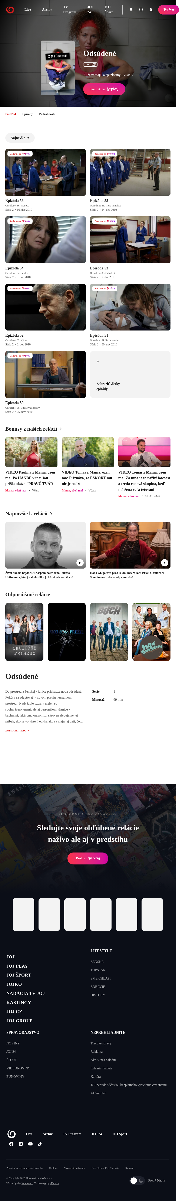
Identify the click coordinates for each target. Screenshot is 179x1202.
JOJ (11, 957)
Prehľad (10, 114)
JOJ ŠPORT (20, 978)
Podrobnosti (47, 114)
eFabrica (54, 1191)
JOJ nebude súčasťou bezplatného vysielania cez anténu (129, 1093)
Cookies (53, 1176)
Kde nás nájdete (101, 1076)
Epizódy (27, 114)
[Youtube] (30, 1152)
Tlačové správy (101, 1051)
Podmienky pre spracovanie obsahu (24, 1176)
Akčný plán (98, 1101)
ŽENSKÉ (97, 962)
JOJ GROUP (21, 1028)
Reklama (97, 1060)
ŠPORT (11, 1068)
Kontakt (129, 1176)
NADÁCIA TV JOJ (28, 998)
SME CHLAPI (101, 978)
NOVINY (13, 1051)
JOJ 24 (90, 9)
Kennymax (27, 1191)
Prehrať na (104, 89)
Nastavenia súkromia (74, 1176)
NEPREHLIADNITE (108, 1040)
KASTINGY (20, 1008)
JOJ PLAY (18, 968)
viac (129, 75)
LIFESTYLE (101, 951)
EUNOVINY (15, 1084)
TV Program (69, 9)
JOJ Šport (109, 9)
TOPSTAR (98, 970)
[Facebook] (11, 1152)
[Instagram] (21, 1152)
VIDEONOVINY (18, 1076)
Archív (47, 9)
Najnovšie (20, 138)
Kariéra (96, 1084)
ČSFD (90, 64)
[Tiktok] (40, 1152)
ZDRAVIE (98, 987)
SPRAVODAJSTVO (22, 1040)
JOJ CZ (15, 1018)
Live (27, 9)
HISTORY (98, 995)
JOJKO (15, 988)
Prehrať (88, 858)
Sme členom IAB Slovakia (105, 1176)
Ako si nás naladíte (104, 1068)
